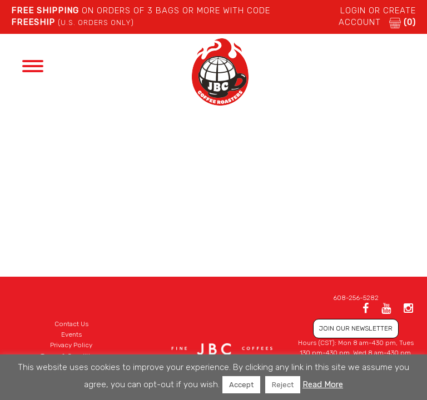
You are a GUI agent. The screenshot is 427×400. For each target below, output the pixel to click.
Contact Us (71, 324)
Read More (322, 384)
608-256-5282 (356, 298)
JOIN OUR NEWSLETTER (356, 328)
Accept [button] (241, 385)
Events (71, 334)
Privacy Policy (71, 345)
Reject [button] (283, 385)
